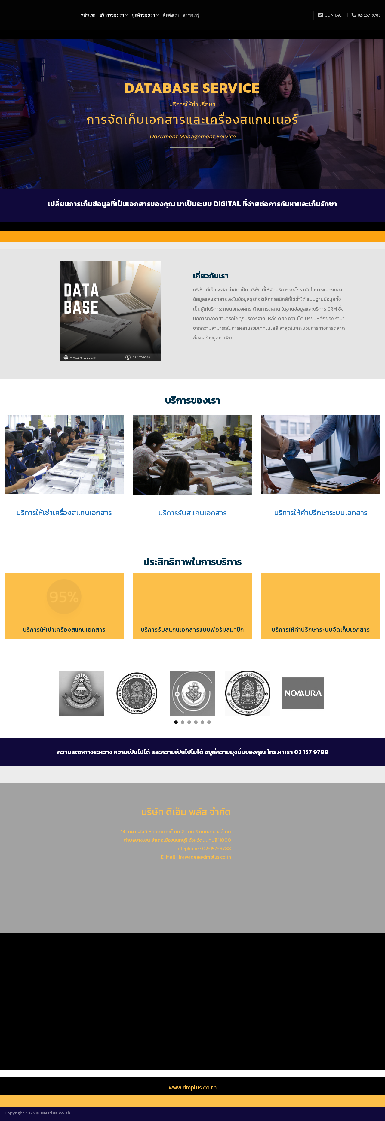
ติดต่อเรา (171, 15)
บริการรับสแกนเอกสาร (192, 512)
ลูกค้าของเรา (145, 15)
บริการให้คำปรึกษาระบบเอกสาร (321, 512)
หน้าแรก (88, 15)
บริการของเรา (114, 15)
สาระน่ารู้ (191, 15)
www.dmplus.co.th (192, 1087)
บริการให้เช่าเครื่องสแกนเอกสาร (64, 512)
